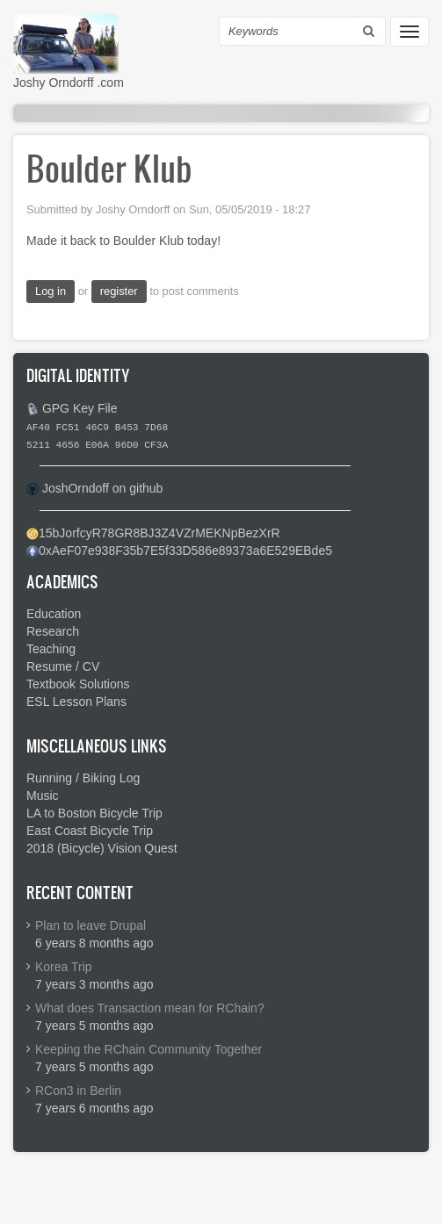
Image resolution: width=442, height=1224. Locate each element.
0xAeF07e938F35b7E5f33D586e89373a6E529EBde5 (185, 551)
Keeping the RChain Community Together (148, 1049)
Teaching (51, 649)
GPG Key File (80, 408)
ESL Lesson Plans (76, 702)
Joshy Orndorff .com (68, 83)
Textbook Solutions (78, 684)
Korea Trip (63, 967)
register (119, 291)
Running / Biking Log (83, 778)
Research (52, 631)
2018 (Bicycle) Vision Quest (102, 848)
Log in (50, 291)
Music (42, 795)
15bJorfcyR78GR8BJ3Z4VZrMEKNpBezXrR (159, 533)
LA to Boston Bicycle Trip (94, 813)
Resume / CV (62, 666)
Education (53, 614)
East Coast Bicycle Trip (89, 831)
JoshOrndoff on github (102, 488)
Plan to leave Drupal (90, 925)
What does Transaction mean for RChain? (149, 1008)
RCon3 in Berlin (78, 1091)
